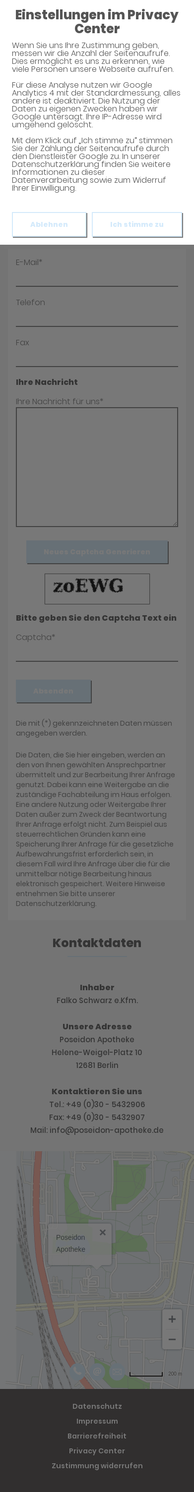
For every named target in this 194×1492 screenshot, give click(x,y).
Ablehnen (49, 224)
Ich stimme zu (137, 224)
